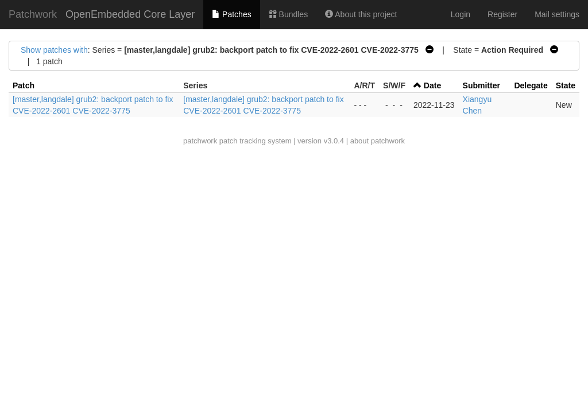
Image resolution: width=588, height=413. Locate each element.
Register (502, 14)
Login (460, 14)
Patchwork (33, 14)
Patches (231, 14)
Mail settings (557, 14)
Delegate (530, 85)
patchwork (200, 141)
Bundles (288, 14)
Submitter (481, 85)
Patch (23, 85)
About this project (361, 14)
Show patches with (54, 49)
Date (432, 85)
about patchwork (377, 141)
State (565, 85)
